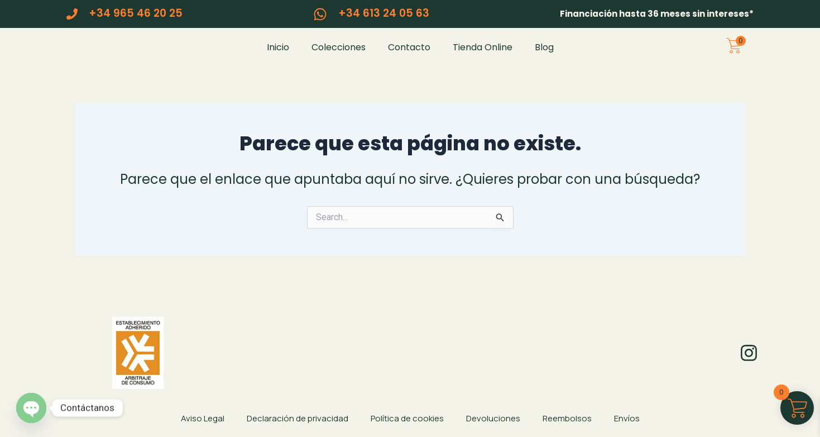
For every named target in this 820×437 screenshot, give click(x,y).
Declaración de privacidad (297, 418)
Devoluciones (493, 418)
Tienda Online (482, 55)
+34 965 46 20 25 (136, 13)
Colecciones (338, 55)
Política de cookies (407, 418)
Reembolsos (567, 418)
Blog (544, 55)
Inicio (278, 55)
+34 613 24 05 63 (383, 13)
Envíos (627, 418)
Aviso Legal (202, 418)
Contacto (409, 55)
